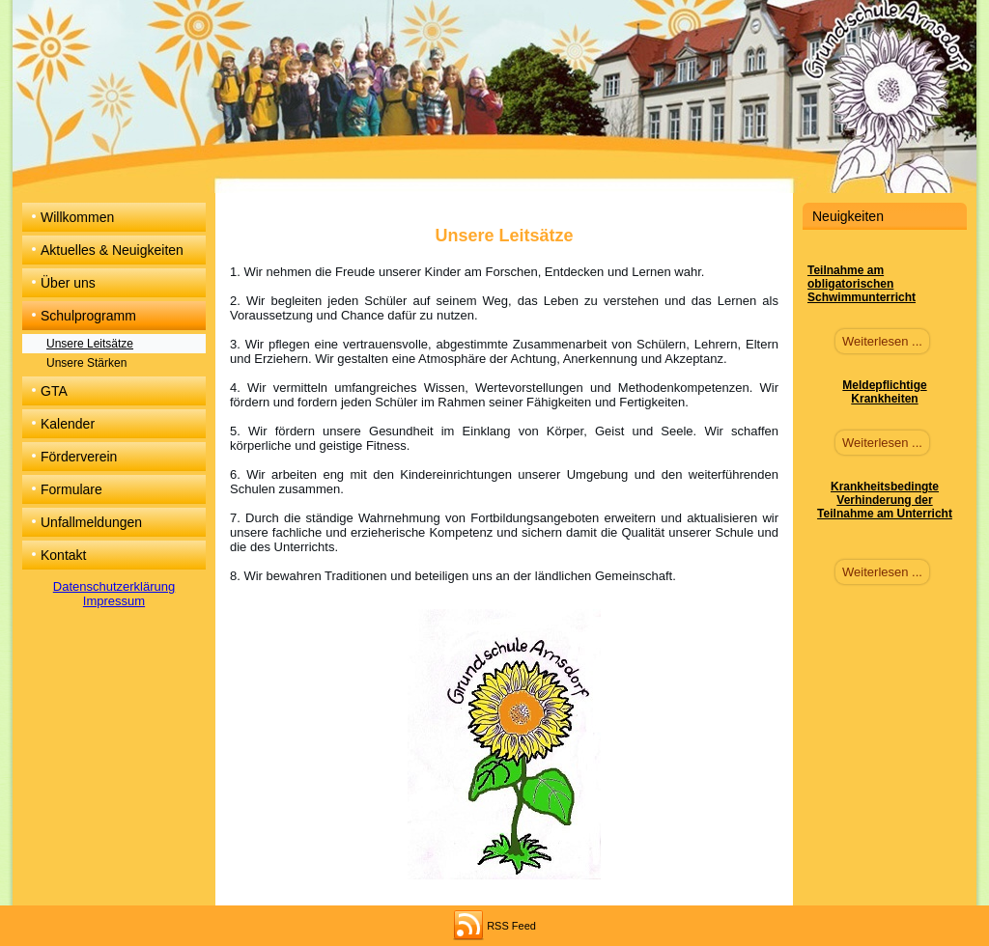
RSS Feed (511, 926)
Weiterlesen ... (882, 341)
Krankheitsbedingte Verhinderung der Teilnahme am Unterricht (884, 500)
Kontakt (63, 555)
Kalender (68, 423)
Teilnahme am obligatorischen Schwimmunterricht (861, 284)
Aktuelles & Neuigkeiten (112, 250)
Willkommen (77, 217)
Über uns (68, 283)
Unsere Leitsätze (89, 343)
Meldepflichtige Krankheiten (884, 391)
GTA (54, 391)
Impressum (114, 601)
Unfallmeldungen (91, 522)
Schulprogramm (88, 315)
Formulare (71, 489)
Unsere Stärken (86, 363)
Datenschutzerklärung (114, 586)
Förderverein (79, 456)
